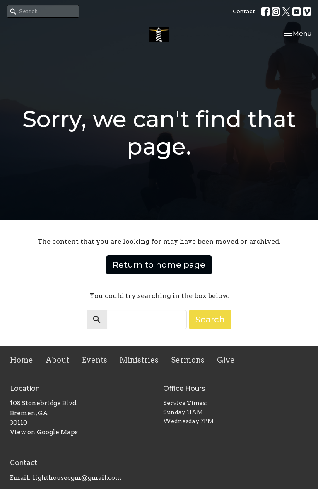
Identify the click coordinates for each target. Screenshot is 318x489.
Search (210, 319)
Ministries (139, 360)
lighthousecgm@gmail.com (77, 478)
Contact (244, 11)
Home (21, 360)
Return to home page (159, 265)
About (57, 360)
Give (226, 360)
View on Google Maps (44, 432)
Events (94, 360)
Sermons (188, 360)
